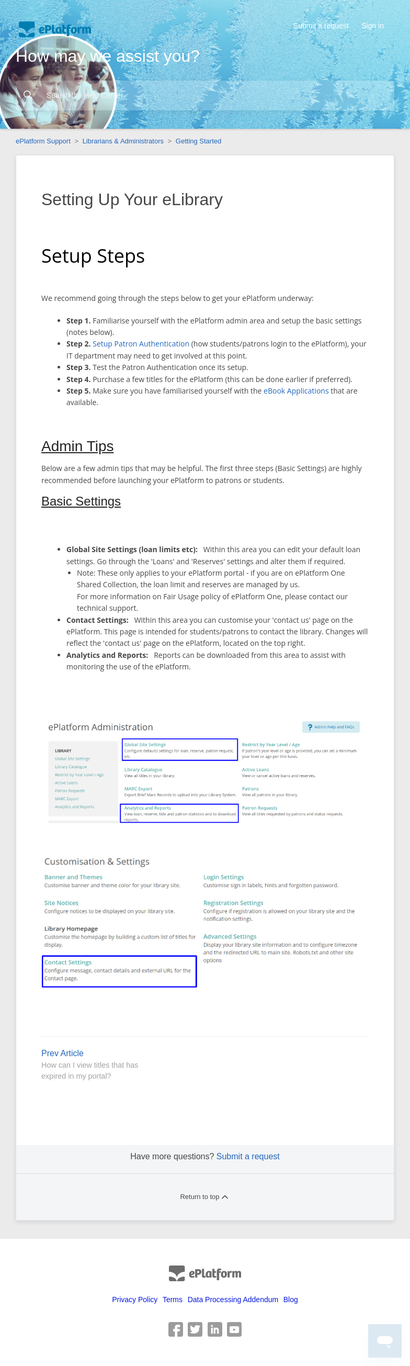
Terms (173, 1299)
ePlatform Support (43, 141)
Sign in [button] (372, 25)
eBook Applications (296, 391)
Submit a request (321, 25)
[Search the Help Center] (205, 95)
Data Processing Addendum (233, 1299)
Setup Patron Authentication (141, 344)
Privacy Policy (134, 1299)
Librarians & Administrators (123, 141)
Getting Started (198, 141)
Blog (290, 1299)
